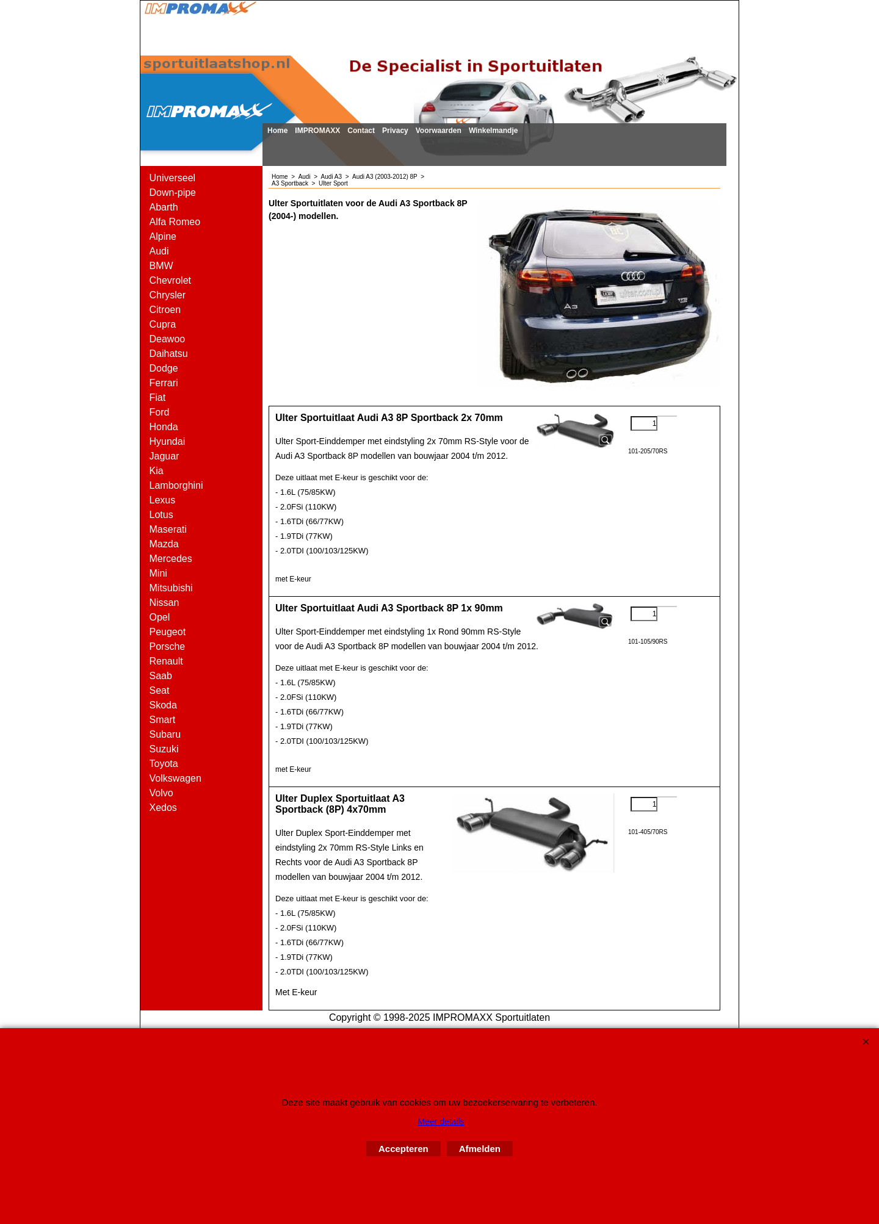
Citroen (165, 309)
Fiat (158, 397)
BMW (161, 266)
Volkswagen (175, 778)
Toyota (164, 763)
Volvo (161, 793)
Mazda (164, 544)
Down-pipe (173, 192)
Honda (164, 427)
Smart (163, 720)
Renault (166, 661)
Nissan (164, 602)
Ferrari (164, 383)
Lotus (161, 514)
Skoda (163, 705)
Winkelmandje (493, 130)
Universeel (173, 178)
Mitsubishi (171, 588)
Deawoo (168, 339)
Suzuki (164, 749)
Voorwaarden (438, 130)
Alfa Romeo (175, 222)
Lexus (163, 500)
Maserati (168, 529)
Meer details (441, 1121)
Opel (160, 617)
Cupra (163, 324)
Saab (161, 676)
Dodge (164, 368)
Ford (160, 412)
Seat (160, 690)
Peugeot (168, 632)
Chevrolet (170, 280)
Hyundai (168, 441)
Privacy (395, 130)
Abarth (164, 207)
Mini (158, 573)
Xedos (163, 807)
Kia (157, 471)
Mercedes (171, 558)
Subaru (165, 734)
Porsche (168, 646)
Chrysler (168, 295)
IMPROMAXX (317, 130)
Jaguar (164, 456)
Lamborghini (176, 485)
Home (277, 130)
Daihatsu (169, 353)
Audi (159, 251)
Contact (361, 130)
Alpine (163, 236)
